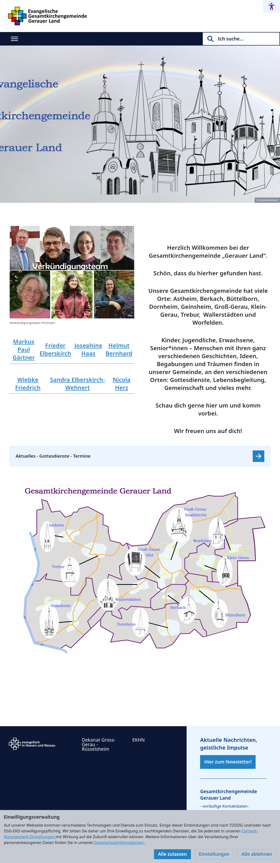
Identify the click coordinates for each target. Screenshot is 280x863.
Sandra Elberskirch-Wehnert (77, 383)
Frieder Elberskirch (55, 349)
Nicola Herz (121, 383)
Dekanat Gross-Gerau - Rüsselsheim (98, 744)
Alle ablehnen (256, 854)
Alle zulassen (172, 854)
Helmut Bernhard (118, 349)
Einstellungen (214, 854)
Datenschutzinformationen (119, 842)
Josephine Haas (88, 349)
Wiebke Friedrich (28, 383)
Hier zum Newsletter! (228, 762)
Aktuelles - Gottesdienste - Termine (53, 456)
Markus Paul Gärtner (24, 349)
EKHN (138, 740)
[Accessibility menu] (271, 6)
